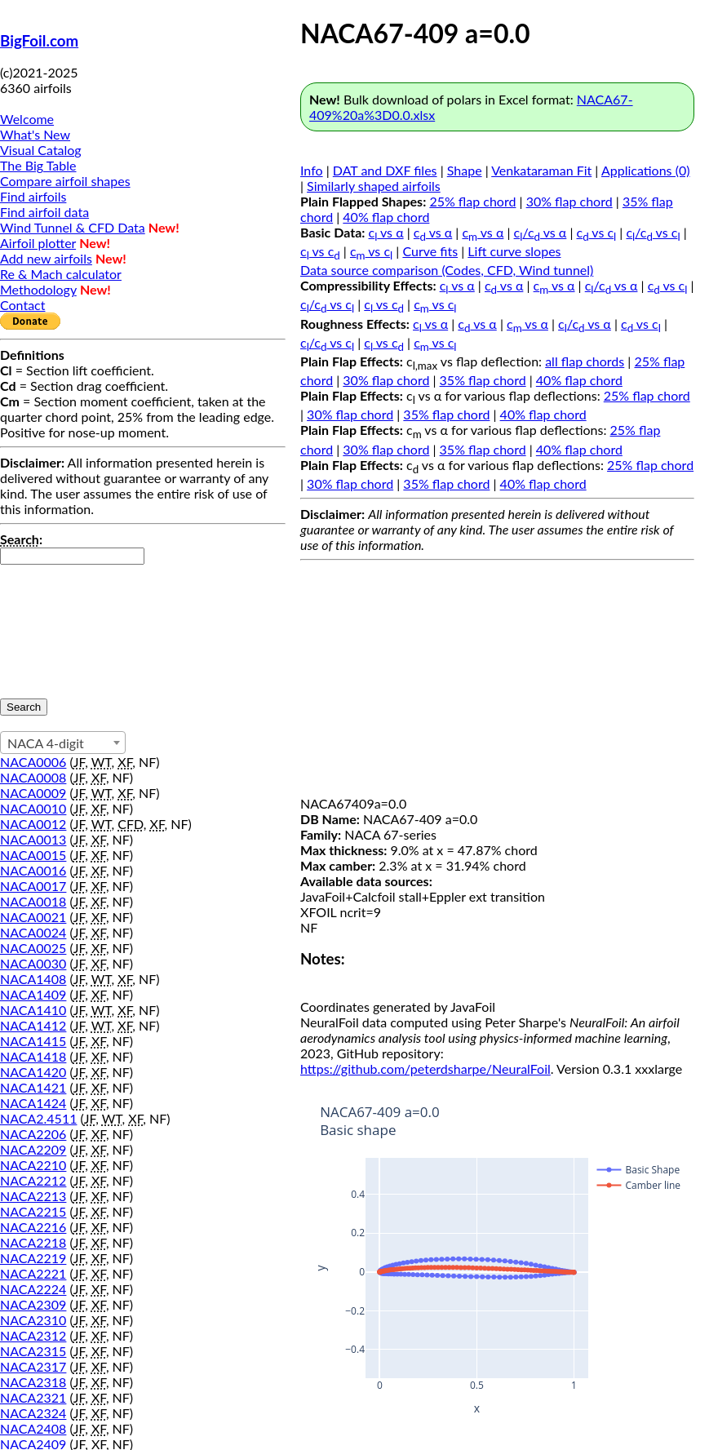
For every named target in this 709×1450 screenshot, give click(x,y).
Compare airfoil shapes (65, 180)
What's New (35, 134)
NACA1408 (33, 979)
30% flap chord (569, 201)
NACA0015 (33, 854)
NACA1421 (33, 1087)
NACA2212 (33, 1180)
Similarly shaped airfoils (374, 185)
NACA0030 (33, 963)
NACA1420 (33, 1072)
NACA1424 (33, 1103)
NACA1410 (33, 1010)
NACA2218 (33, 1242)
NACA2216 (33, 1227)
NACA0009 (33, 792)
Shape (464, 170)
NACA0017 (33, 886)
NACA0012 (33, 823)
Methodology (38, 289)
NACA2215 (33, 1211)
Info (311, 170)
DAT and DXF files (385, 170)
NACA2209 (33, 1149)
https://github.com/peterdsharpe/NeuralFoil (425, 1068)
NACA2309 (33, 1304)
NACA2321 (33, 1397)
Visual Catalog (41, 149)
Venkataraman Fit (541, 170)
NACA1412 (33, 1025)
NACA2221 (33, 1273)
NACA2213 (33, 1196)
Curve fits (430, 251)
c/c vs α (540, 232)
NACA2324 (33, 1413)
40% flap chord (386, 216)
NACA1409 (33, 994)
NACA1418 (33, 1056)
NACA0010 (33, 808)
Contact (22, 305)
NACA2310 (33, 1320)
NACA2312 (33, 1335)
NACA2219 (33, 1258)
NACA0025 (33, 948)
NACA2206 (33, 1134)
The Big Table (38, 165)
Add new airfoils (46, 258)
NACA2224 (33, 1289)
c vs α (386, 232)
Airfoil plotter (38, 243)
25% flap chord (472, 201)
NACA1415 (33, 1041)
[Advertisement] (497, 681)
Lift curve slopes (514, 251)
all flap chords (584, 361)
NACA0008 (33, 777)
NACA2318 (33, 1382)
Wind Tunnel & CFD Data (72, 227)
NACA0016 (33, 870)
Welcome (27, 118)
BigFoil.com (39, 41)
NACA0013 (33, 839)
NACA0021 (33, 917)
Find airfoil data (44, 211)
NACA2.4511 (38, 1118)
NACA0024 (33, 932)
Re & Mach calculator (61, 274)
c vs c (597, 232)
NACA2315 (33, 1351)
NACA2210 (33, 1165)
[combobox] (63, 742)
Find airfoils (33, 196)
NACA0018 (33, 901)
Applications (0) (645, 170)
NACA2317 (33, 1366)
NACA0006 (33, 761)
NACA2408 (33, 1428)
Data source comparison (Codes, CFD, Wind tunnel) (446, 269)
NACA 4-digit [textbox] (45, 743)
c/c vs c (653, 232)
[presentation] (67, 623)
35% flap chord (483, 380)
